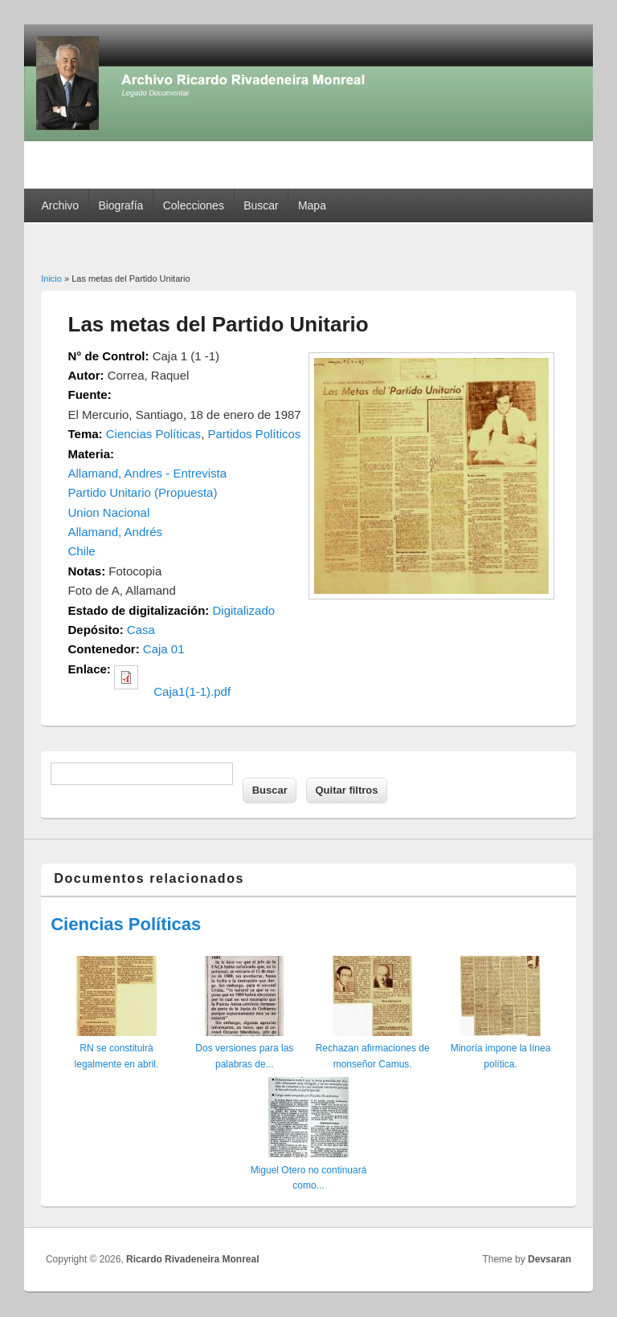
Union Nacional (109, 512)
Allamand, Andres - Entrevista (147, 473)
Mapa (312, 205)
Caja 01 (164, 649)
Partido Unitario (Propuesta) (143, 492)
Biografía (120, 205)
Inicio (51, 278)
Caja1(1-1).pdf (192, 691)
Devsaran (549, 1259)
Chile (82, 551)
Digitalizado (244, 610)
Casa (141, 629)
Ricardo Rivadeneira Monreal (192, 1259)
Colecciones (193, 205)
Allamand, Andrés (115, 532)
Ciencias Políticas (153, 434)
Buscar (261, 205)
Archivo (60, 205)
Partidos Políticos (253, 434)
